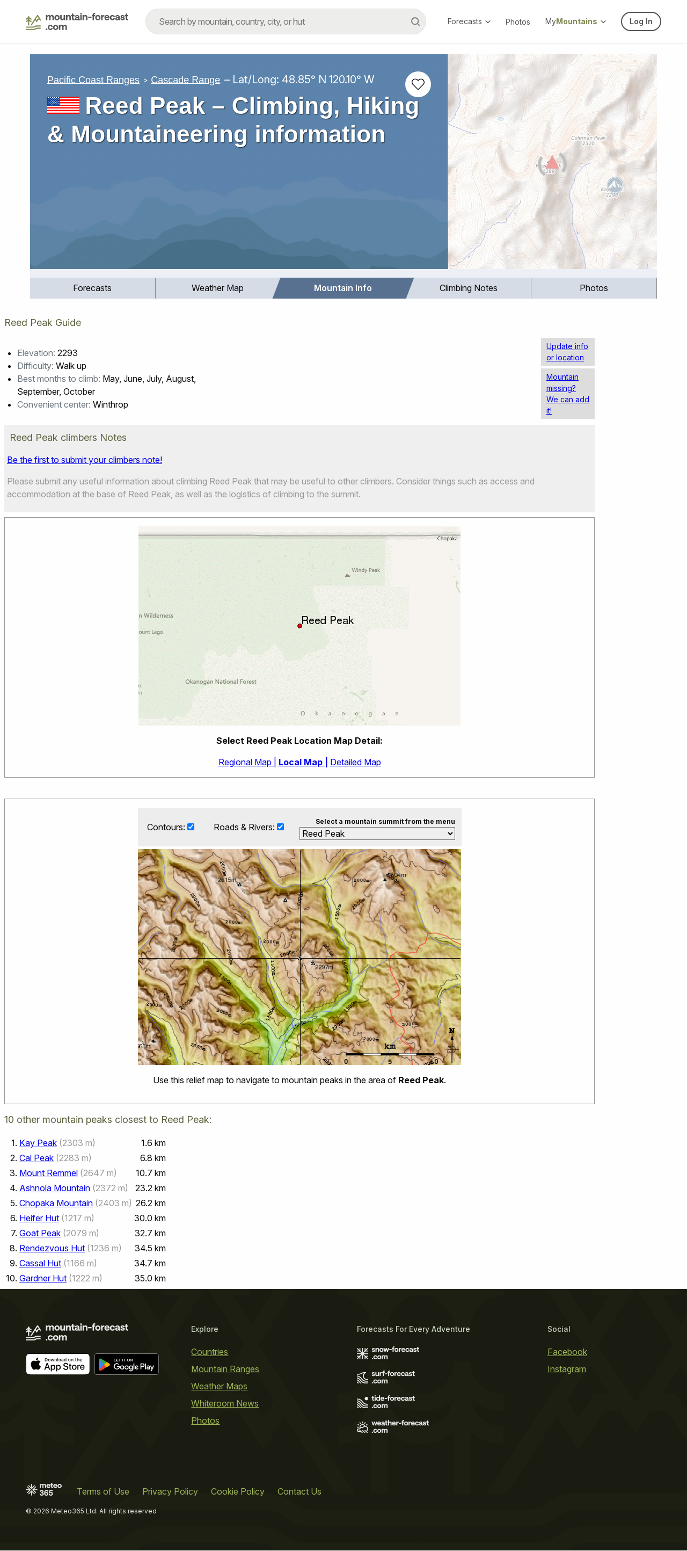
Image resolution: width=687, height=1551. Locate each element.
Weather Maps (219, 1386)
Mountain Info (343, 287)
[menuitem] (93, 288)
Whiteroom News (225, 1403)
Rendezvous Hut (52, 1248)
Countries (209, 1352)
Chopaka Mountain (56, 1203)
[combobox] (285, 21)
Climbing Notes (469, 287)
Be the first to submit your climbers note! (84, 459)
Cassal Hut (40, 1263)
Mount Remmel (48, 1173)
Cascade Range (185, 79)
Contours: (167, 827)
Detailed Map (355, 762)
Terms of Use (103, 1492)
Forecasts (469, 21)
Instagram (566, 1369)
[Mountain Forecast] (77, 21)
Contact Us (299, 1492)
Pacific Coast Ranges (93, 79)
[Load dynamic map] (552, 166)
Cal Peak (36, 1158)
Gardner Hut (43, 1278)
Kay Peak (38, 1143)
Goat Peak (40, 1233)
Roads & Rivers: (245, 827)
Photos (518, 21)
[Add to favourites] (418, 84)
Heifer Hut (39, 1218)
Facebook (567, 1352)
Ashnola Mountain (54, 1188)
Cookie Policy (238, 1492)
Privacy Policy (170, 1492)
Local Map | (303, 762)
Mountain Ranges (225, 1369)
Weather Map (218, 287)
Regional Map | (247, 762)
